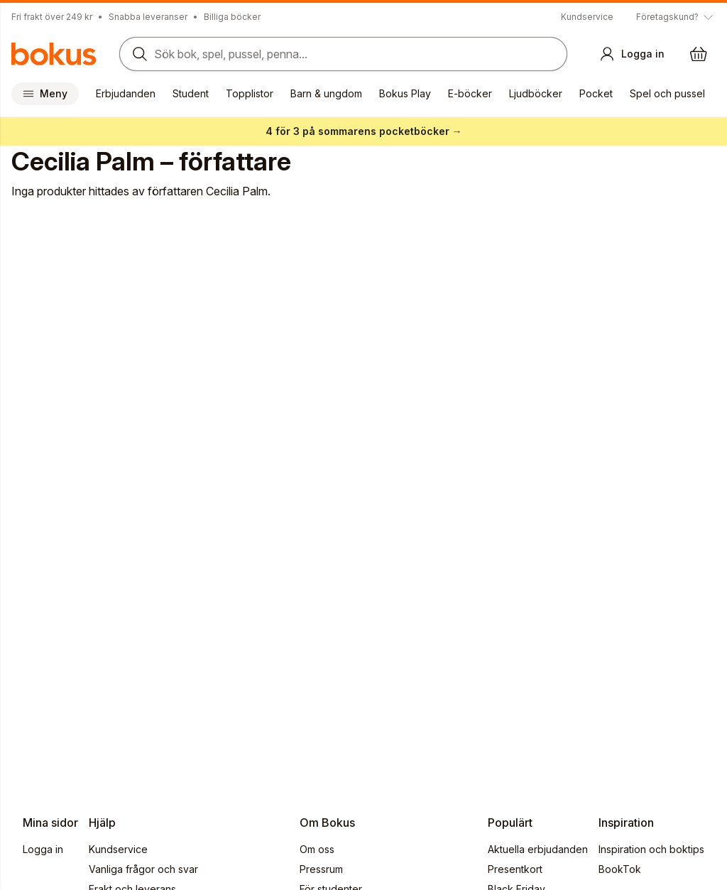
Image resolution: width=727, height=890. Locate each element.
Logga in (43, 849)
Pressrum (321, 869)
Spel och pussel (667, 93)
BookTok (619, 869)
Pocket (596, 93)
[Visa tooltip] (676, 17)
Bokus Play (405, 93)
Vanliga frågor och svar (143, 869)
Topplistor (249, 93)
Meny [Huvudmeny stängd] (45, 93)
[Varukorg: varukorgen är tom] (699, 54)
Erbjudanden (125, 93)
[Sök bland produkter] (343, 54)
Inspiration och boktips (651, 849)
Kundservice (587, 16)
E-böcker (470, 93)
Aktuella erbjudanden (538, 849)
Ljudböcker (535, 93)
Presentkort (515, 869)
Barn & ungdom (326, 93)
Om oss (317, 849)
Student (191, 93)
